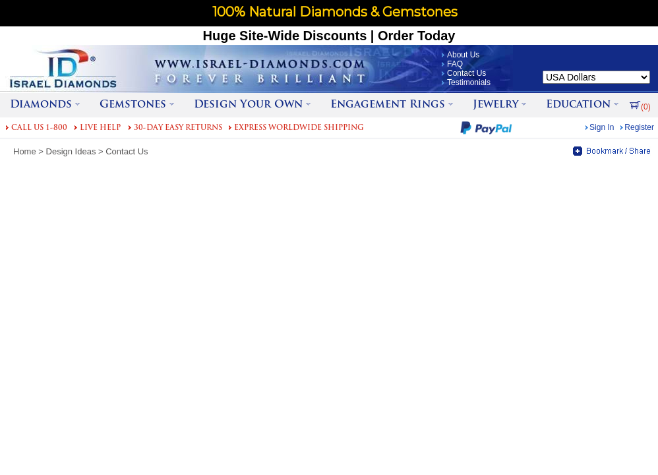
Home (24, 151)
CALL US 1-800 (39, 128)
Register (639, 127)
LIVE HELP (100, 128)
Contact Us (466, 73)
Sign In (601, 127)
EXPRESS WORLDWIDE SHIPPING (299, 128)
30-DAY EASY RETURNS (178, 128)
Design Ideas (71, 151)
